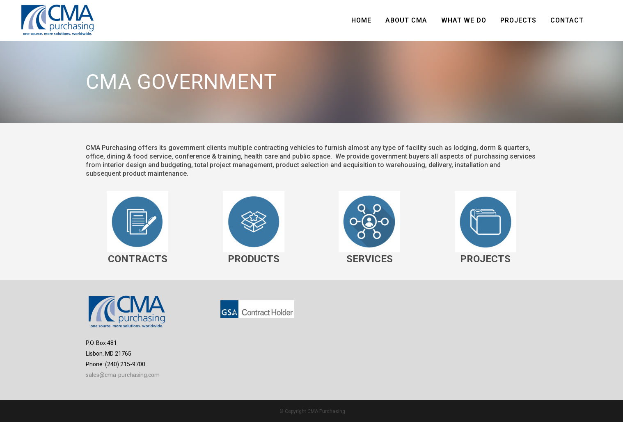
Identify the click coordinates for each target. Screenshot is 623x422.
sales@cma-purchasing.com (123, 375)
